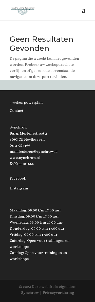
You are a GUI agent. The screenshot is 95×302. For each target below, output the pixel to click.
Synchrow (30, 292)
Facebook (18, 178)
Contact (16, 110)
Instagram (19, 188)
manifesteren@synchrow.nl (34, 151)
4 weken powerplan (26, 102)
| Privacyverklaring (57, 292)
